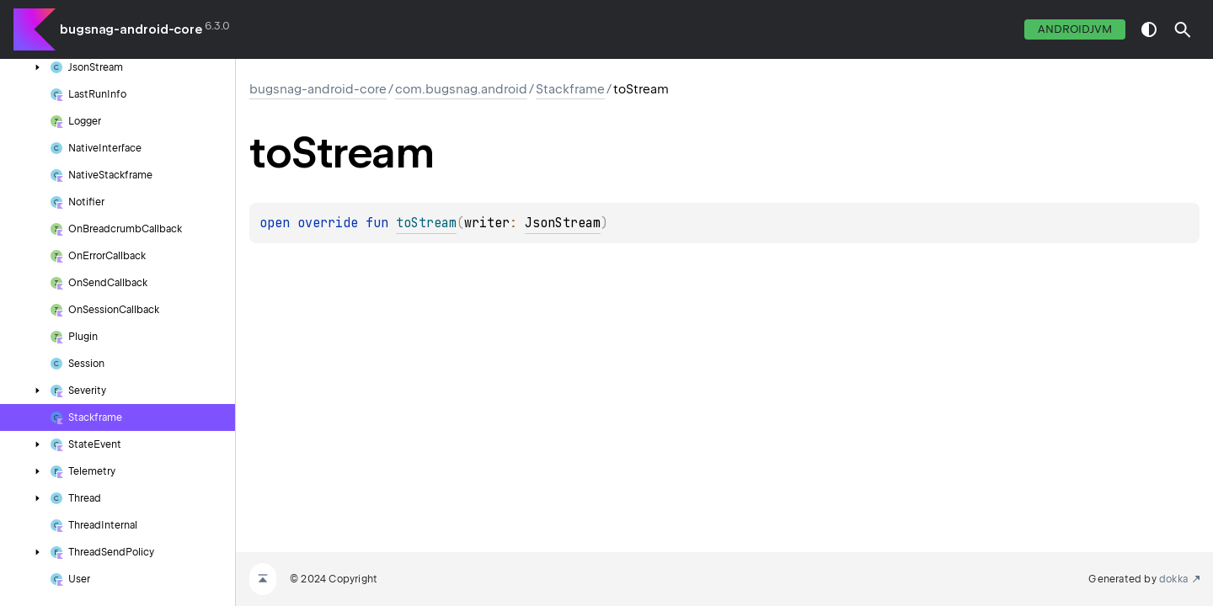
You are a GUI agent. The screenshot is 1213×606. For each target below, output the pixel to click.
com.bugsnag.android (461, 89)
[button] (1183, 29)
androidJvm (1075, 29)
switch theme (1149, 29)
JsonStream (563, 223)
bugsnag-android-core (131, 29)
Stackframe (570, 89)
